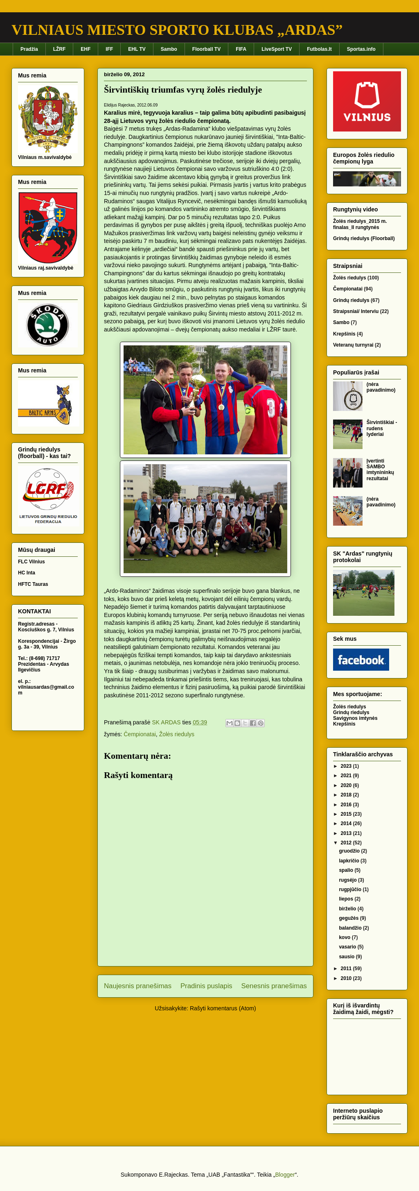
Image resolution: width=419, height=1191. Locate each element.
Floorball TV (206, 49)
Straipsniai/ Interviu (355, 311)
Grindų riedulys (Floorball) (364, 238)
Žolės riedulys (176, 734)
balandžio (351, 928)
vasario (348, 947)
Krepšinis (344, 334)
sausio (347, 957)
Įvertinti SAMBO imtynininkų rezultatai (380, 469)
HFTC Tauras (33, 584)
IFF (109, 49)
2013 (347, 833)
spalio (346, 870)
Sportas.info (361, 49)
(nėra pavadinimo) (381, 387)
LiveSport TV (276, 49)
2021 (347, 775)
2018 (347, 795)
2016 (347, 805)
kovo (345, 937)
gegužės (349, 918)
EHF (85, 49)
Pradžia (29, 49)
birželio (348, 909)
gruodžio (350, 851)
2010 (347, 978)
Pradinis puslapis (206, 986)
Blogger (285, 1174)
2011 (347, 968)
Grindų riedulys (351, 300)
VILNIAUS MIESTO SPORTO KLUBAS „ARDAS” (177, 30)
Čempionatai (140, 734)
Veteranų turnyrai (353, 345)
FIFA (241, 49)
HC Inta (26, 573)
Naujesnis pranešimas (137, 986)
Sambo (169, 49)
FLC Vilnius (31, 562)
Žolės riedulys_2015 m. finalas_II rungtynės (360, 224)
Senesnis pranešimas (274, 986)
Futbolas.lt (319, 49)
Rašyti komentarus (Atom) (223, 1008)
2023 (347, 766)
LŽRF (59, 49)
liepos (346, 899)
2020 (347, 785)
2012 (347, 843)
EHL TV (136, 49)
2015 (347, 814)
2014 (347, 823)
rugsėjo (348, 880)
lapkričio (349, 861)
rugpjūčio (351, 889)
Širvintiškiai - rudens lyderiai (382, 428)
